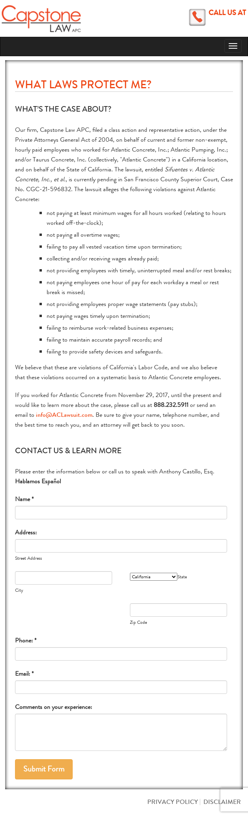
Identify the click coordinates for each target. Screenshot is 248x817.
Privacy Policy (172, 801)
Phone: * (25, 640)
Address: (26, 532)
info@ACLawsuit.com (64, 414)
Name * (24, 499)
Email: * (24, 673)
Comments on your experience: (53, 706)
